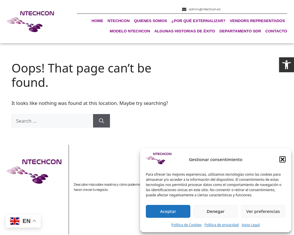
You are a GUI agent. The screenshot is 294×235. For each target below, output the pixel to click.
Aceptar (168, 211)
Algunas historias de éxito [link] (184, 31)
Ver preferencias (263, 211)
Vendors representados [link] (257, 21)
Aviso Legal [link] (251, 224)
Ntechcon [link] (118, 21)
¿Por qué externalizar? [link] (198, 21)
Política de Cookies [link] (186, 224)
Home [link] (97, 21)
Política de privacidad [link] (221, 224)
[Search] (101, 121)
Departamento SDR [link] (240, 31)
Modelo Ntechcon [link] (130, 31)
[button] (282, 159)
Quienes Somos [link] (150, 21)
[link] (286, 64)
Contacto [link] (276, 31)
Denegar (216, 211)
